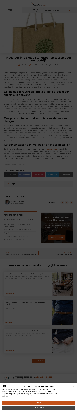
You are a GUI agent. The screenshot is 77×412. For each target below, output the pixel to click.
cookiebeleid (41, 399)
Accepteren (38, 407)
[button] (74, 391)
